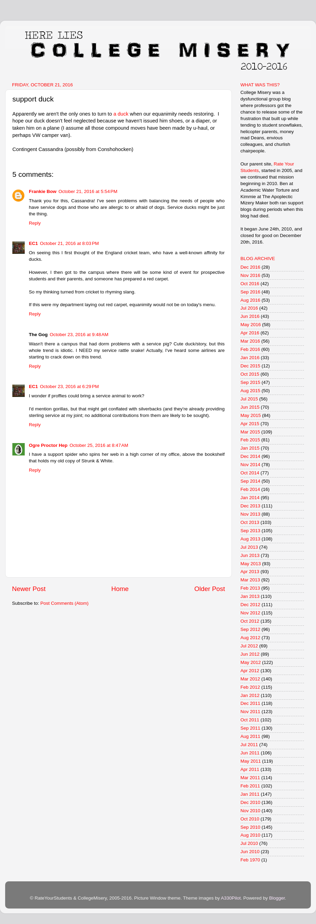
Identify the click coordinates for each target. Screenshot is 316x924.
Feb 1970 (250, 859)
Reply (35, 223)
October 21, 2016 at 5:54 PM (87, 191)
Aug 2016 (250, 300)
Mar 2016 (250, 341)
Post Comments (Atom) (65, 603)
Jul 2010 (249, 843)
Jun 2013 (250, 555)
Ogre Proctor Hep (48, 445)
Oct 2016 (249, 283)
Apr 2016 (249, 332)
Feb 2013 (250, 588)
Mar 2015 (250, 431)
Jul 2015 (249, 398)
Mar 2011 (250, 777)
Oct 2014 (249, 472)
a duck (120, 114)
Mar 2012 (250, 678)
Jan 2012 (250, 695)
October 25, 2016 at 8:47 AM (99, 445)
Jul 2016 (249, 308)
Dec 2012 (250, 604)
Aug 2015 (250, 390)
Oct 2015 (249, 374)
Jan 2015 (250, 448)
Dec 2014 (250, 456)
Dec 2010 (250, 802)
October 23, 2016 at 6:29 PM (69, 386)
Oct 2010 (249, 818)
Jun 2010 (250, 851)
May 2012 (250, 662)
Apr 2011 (249, 769)
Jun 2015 (250, 407)
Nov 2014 (250, 464)
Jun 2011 (250, 752)
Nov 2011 (250, 711)
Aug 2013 (250, 538)
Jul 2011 (249, 744)
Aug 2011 (250, 736)
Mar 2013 (250, 579)
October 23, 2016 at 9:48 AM (79, 334)
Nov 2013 (250, 514)
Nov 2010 (250, 810)
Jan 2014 (250, 497)
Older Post (209, 588)
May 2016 (250, 324)
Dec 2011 (250, 703)
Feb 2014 (250, 489)
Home (119, 588)
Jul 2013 (249, 547)
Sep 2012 (250, 629)
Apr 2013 (249, 571)
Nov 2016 (250, 275)
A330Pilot (231, 898)
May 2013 (250, 563)
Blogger (277, 898)
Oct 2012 (249, 621)
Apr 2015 (249, 423)
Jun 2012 (250, 654)
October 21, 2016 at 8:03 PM (69, 243)
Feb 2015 (250, 439)
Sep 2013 (250, 530)
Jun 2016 (250, 316)
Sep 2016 (250, 291)
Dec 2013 (250, 505)
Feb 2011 (250, 785)
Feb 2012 (250, 687)
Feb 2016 (250, 349)
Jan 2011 (250, 794)
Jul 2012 (249, 645)
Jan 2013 (250, 596)
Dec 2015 (250, 365)
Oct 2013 (249, 522)
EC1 (33, 243)
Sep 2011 (250, 728)
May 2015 (250, 415)
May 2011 (250, 761)
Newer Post (29, 588)
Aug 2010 (250, 835)
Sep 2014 (250, 481)
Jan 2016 (250, 357)
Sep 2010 (250, 827)
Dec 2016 (250, 267)
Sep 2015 (250, 382)
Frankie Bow (42, 191)
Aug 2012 (250, 637)
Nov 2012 (250, 612)
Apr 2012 (249, 670)
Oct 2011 (249, 719)
